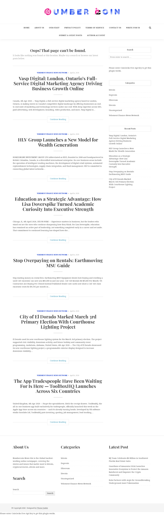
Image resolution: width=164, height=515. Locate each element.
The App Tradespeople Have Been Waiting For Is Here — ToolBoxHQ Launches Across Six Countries (58, 386)
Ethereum (113, 100)
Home (27, 28)
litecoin (112, 105)
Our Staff (54, 28)
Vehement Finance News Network (52, 73)
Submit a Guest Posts (70, 35)
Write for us (133, 28)
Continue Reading (58, 119)
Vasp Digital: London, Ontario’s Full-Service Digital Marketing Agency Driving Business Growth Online (58, 83)
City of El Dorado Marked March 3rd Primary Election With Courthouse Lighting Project (58, 321)
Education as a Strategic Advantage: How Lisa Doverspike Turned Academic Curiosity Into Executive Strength (58, 204)
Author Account (96, 35)
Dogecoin (113, 95)
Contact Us (115, 28)
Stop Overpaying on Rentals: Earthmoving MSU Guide (58, 262)
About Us (39, 28)
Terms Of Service (94, 28)
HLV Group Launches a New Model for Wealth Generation (58, 142)
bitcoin (112, 90)
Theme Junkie (42, 508)
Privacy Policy (72, 28)
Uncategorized (115, 110)
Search (16, 489)
